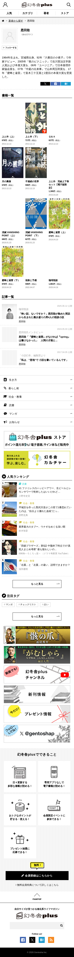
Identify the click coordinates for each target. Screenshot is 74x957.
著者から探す (15, 20)
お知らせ (14, 422)
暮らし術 (13, 388)
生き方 (13, 379)
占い (46, 604)
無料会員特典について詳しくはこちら (38, 884)
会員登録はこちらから (37, 875)
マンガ (13, 413)
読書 (11, 405)
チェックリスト (28, 604)
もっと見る (37, 583)
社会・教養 (15, 396)
